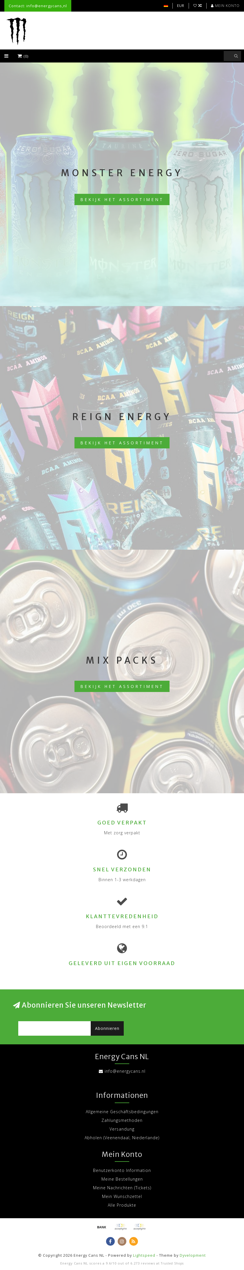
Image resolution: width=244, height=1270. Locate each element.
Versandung (122, 1129)
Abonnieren (107, 1028)
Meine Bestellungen (122, 1179)
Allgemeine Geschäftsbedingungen (122, 1111)
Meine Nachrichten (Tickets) (122, 1187)
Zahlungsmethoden (122, 1120)
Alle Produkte (122, 1205)
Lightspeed (144, 1255)
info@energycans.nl (125, 1071)
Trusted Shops (172, 1263)
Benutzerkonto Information (122, 1170)
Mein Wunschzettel (122, 1196)
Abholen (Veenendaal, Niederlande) (122, 1137)
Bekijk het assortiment (122, 199)
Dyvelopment (193, 1255)
